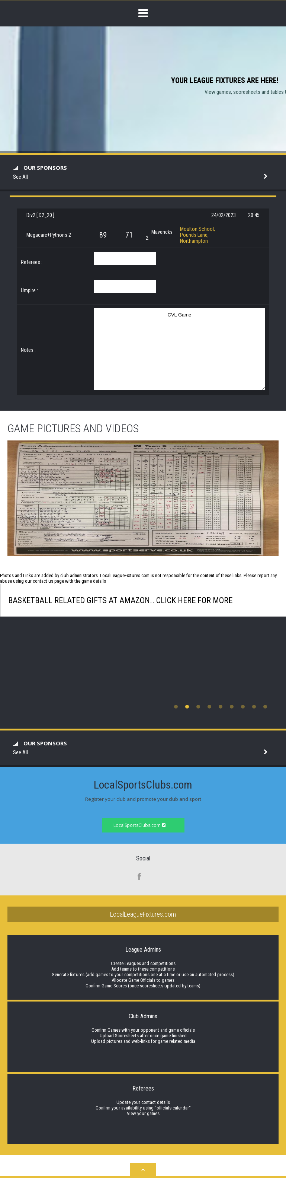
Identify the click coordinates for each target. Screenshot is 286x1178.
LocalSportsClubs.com (139, 825)
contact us (43, 581)
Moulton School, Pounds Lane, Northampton (197, 235)
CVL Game (179, 349)
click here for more (193, 600)
